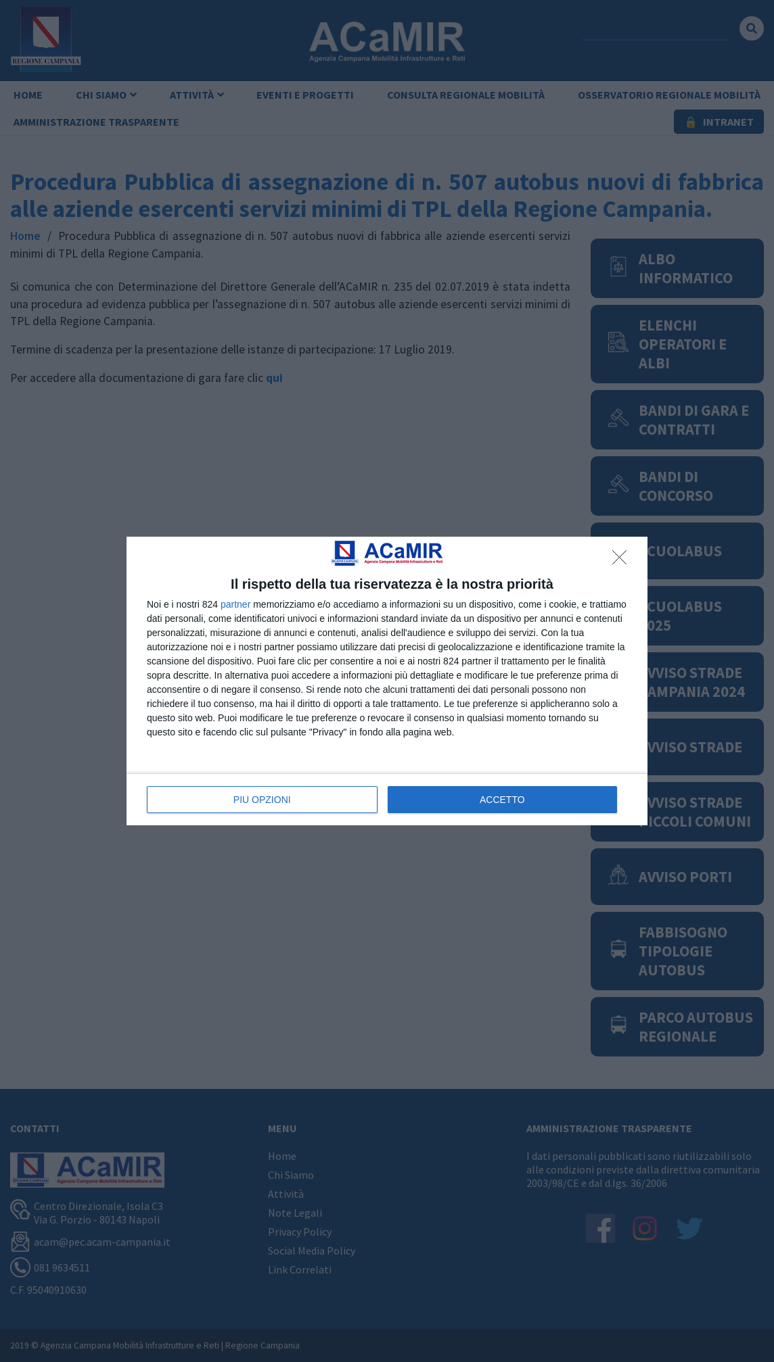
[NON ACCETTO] (623, 561)
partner (235, 604)
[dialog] (387, 681)
